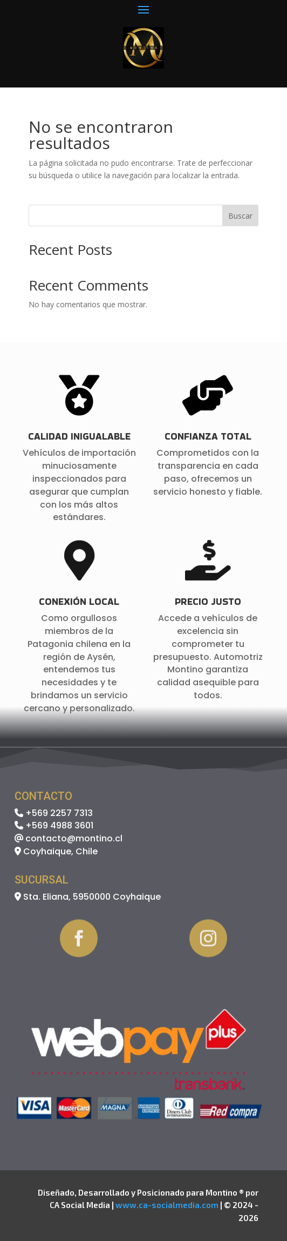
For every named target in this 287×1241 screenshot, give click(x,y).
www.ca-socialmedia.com (166, 1205)
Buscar (240, 216)
